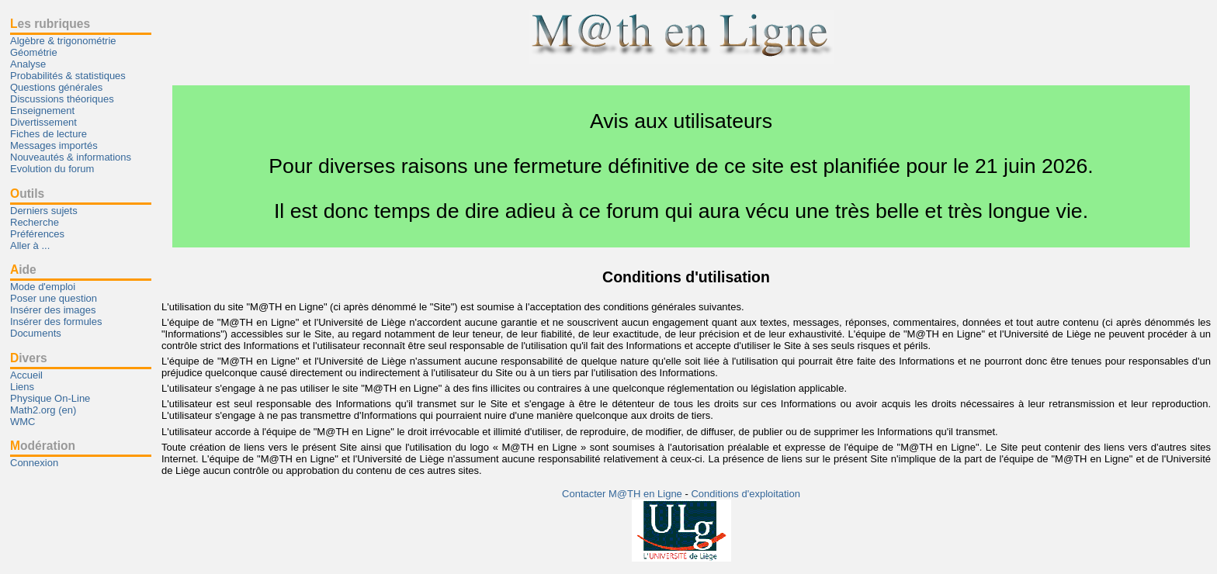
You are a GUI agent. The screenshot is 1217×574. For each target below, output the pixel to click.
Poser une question (53, 298)
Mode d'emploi (42, 286)
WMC (23, 421)
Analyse (28, 64)
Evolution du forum (52, 169)
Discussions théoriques (62, 99)
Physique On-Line (50, 398)
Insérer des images (53, 310)
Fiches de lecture (48, 134)
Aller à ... (30, 245)
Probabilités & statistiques (68, 75)
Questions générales (56, 87)
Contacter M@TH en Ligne (623, 494)
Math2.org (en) (43, 410)
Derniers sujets (44, 210)
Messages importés (54, 145)
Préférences (37, 234)
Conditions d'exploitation (745, 494)
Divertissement (43, 122)
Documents (35, 333)
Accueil (26, 375)
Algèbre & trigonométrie (63, 41)
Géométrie (33, 52)
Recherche (34, 222)
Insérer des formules (56, 321)
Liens (22, 386)
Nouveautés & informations (70, 157)
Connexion (34, 463)
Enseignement (42, 110)
